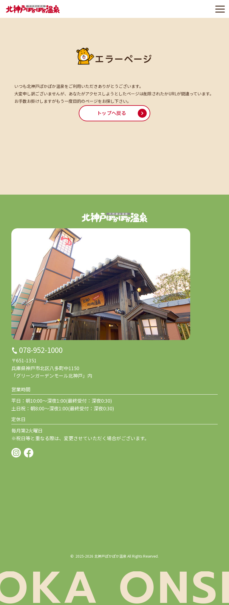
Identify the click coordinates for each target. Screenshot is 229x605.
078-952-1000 (41, 350)
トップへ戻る (111, 113)
